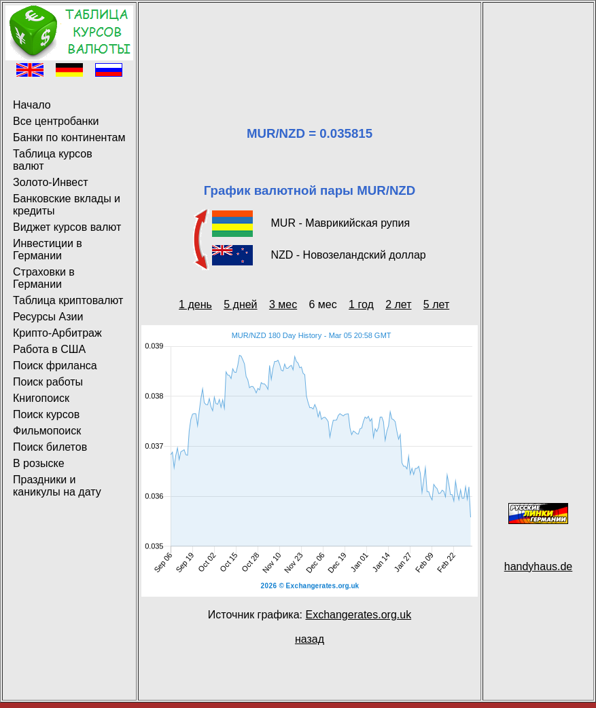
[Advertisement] (309, 47)
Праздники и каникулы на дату (57, 486)
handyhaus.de (538, 566)
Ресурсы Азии (48, 316)
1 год (361, 304)
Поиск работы (48, 382)
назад (309, 639)
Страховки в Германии (44, 278)
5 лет (436, 304)
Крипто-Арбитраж (57, 333)
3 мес (283, 304)
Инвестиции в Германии (47, 249)
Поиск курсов (46, 414)
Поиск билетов (50, 447)
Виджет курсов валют (67, 227)
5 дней (240, 304)
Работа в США (49, 349)
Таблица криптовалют (68, 300)
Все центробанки (56, 121)
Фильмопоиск (47, 430)
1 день (195, 304)
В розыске (39, 463)
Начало (32, 105)
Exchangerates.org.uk (358, 614)
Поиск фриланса (55, 365)
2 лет (398, 304)
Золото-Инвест (50, 182)
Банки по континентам (69, 137)
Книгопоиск (41, 398)
